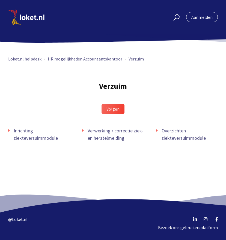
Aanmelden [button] (202, 17)
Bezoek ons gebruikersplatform (188, 227)
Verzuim (136, 59)
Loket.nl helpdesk (24, 59)
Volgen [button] (113, 109)
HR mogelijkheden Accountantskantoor (85, 59)
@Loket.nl (18, 219)
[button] (174, 17)
